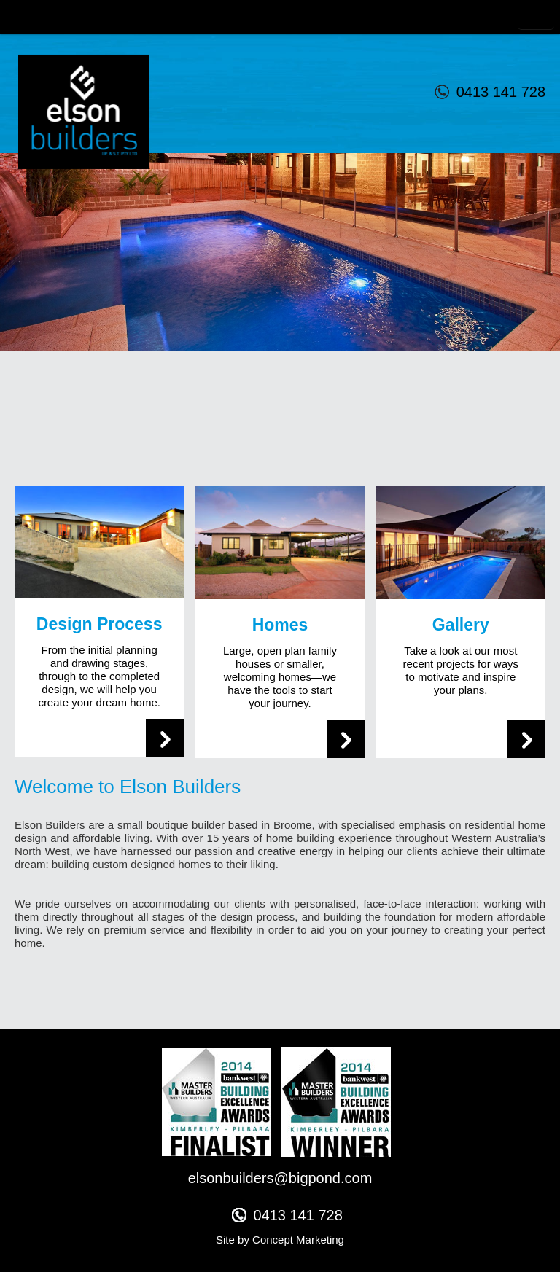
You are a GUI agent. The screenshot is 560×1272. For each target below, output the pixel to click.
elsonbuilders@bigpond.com (280, 1178)
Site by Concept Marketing (280, 1239)
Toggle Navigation (536, 17)
